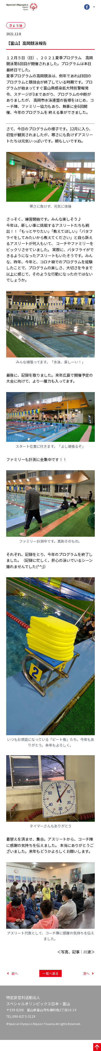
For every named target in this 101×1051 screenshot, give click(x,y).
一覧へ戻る (51, 983)
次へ (86, 983)
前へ (15, 983)
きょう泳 (15, 27)
